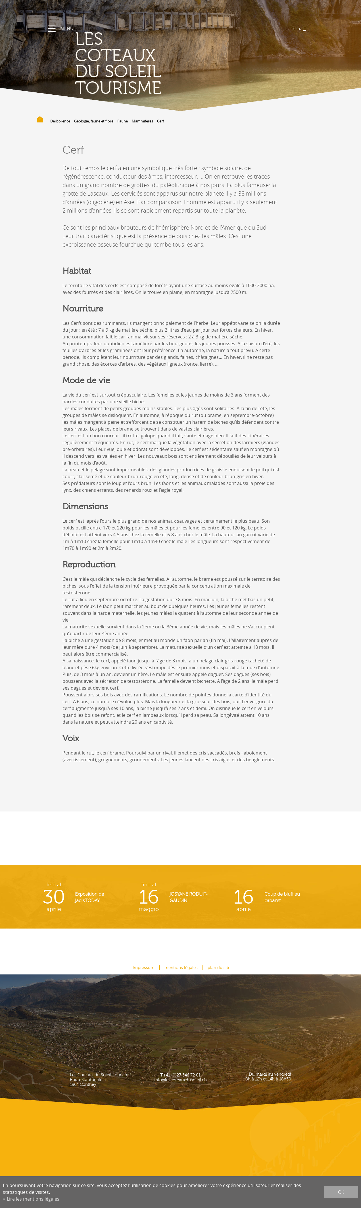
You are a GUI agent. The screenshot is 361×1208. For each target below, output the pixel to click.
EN (299, 29)
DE (293, 29)
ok (341, 1192)
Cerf (160, 121)
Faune (122, 121)
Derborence (60, 121)
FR (287, 29)
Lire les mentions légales (33, 1199)
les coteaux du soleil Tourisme (118, 63)
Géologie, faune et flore (93, 121)
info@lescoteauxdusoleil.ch (180, 1080)
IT (304, 29)
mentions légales (181, 967)
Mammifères (142, 121)
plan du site (219, 967)
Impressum (144, 967)
